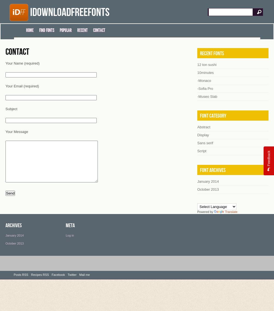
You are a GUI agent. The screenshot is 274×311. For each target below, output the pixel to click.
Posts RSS (21, 280)
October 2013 (14, 248)
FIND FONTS (46, 30)
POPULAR (66, 30)
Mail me (84, 280)
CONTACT (99, 30)
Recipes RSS (40, 280)
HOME (30, 30)
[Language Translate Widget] (216, 206)
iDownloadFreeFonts (70, 12)
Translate (225, 211)
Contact (17, 52)
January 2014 (14, 240)
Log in (70, 240)
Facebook (58, 280)
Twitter (72, 280)
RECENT (82, 30)
